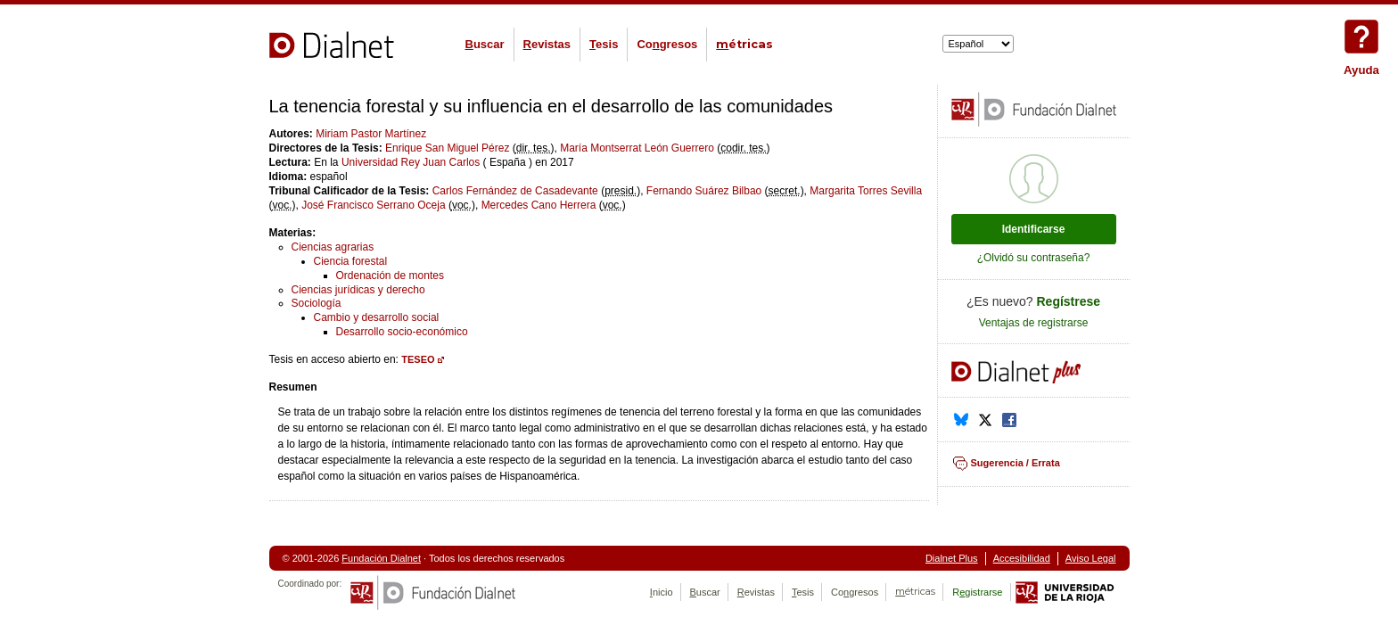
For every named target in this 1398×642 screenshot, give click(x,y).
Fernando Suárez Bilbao (703, 191)
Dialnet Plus (951, 558)
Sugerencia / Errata (1015, 462)
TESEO (417, 359)
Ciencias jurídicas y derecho (358, 290)
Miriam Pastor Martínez (371, 134)
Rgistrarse (977, 592)
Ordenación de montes (390, 275)
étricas (744, 44)
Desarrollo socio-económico (402, 331)
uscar (485, 44)
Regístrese (1069, 301)
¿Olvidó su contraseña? (1033, 257)
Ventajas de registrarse (1034, 323)
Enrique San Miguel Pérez (447, 148)
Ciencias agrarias (333, 247)
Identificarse (1033, 229)
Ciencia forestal (351, 261)
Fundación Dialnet (381, 558)
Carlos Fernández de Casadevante (515, 191)
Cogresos (667, 44)
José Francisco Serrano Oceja (373, 205)
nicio (661, 592)
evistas (547, 44)
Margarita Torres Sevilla (866, 191)
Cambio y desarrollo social (377, 317)
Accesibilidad (1021, 558)
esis (603, 44)
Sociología (316, 303)
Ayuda (1361, 36)
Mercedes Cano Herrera (538, 205)
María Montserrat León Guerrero (637, 148)
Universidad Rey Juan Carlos (410, 162)
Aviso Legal (1090, 558)
